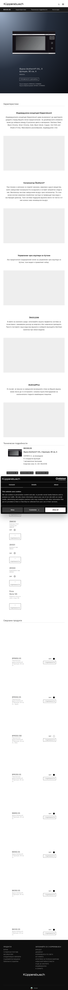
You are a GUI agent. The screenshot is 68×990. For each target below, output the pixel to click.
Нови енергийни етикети (44, 961)
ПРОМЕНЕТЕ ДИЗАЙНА (29, 79)
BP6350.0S (16, 774)
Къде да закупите (42, 964)
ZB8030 (12, 522)
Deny (12, 510)
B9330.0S (7, 9)
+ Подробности (15, 606)
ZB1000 (12, 568)
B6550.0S (16, 852)
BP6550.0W (17, 736)
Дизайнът (39, 952)
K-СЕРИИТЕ (39, 968)
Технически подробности (39, 9)
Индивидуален (41, 966)
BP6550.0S (16, 697)
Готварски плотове (10, 952)
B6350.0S (16, 891)
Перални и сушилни (10, 961)
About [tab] (56, 484)
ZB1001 (12, 545)
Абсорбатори (8, 954)
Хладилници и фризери (12, 957)
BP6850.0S (16, 658)
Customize (34, 510)
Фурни (5, 949)
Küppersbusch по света (44, 954)
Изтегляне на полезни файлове (47, 959)
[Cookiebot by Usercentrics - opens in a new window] (57, 479)
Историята (39, 957)
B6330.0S (16, 929)
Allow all (55, 510)
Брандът (38, 949)
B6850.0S (16, 813)
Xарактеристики (21, 9)
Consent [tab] (12, 484)
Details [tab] (34, 484)
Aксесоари (55, 9)
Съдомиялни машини (11, 959)
